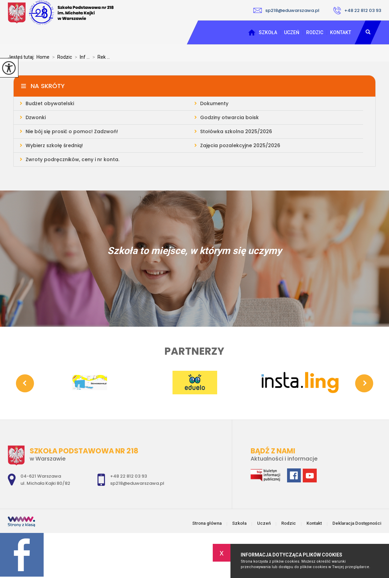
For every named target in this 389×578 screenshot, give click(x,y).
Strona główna (251, 32)
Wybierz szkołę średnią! (54, 145)
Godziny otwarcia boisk (229, 117)
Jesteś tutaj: (22, 57)
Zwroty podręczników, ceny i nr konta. (72, 159)
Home (42, 57)
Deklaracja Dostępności (356, 523)
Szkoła (268, 32)
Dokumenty (214, 103)
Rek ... (100, 57)
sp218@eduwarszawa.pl (286, 10)
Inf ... (81, 57)
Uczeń (291, 32)
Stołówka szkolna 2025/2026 (236, 131)
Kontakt (340, 32)
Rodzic (314, 32)
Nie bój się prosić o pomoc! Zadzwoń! (72, 131)
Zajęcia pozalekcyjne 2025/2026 (240, 145)
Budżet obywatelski (50, 103)
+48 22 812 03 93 (357, 10)
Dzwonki (36, 117)
